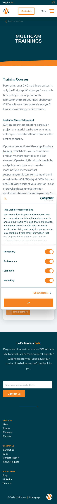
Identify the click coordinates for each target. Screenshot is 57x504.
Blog (5, 475)
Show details (41, 292)
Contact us (26, 11)
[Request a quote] (49, 2)
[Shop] (52, 2)
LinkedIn (7, 479)
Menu (43, 11)
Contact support (11, 457)
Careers (7, 436)
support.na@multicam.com (19, 174)
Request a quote (11, 461)
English (8, 2)
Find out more (20, 311)
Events (6, 428)
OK (28, 302)
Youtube (7, 483)
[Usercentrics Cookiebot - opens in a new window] (41, 199)
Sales (5, 453)
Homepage (34, 497)
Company (7, 432)
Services (15, 21)
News (6, 424)
